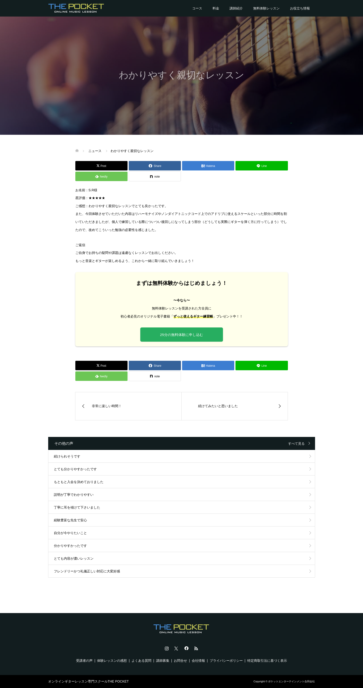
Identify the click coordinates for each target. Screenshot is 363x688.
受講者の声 (84, 660)
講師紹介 (236, 8)
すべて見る (296, 443)
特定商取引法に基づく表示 (267, 660)
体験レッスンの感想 (112, 660)
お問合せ (180, 660)
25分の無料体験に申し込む (181, 335)
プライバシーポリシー (226, 660)
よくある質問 (141, 660)
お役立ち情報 (300, 8)
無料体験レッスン (266, 8)
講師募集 (162, 660)
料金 (216, 8)
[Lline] (261, 165)
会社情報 (198, 660)
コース (197, 8)
